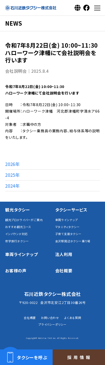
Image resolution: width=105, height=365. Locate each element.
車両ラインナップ (66, 220)
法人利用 (63, 254)
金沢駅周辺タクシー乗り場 (73, 241)
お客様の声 (16, 270)
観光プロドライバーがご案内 (24, 220)
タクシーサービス (71, 210)
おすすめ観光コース (18, 227)
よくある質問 (72, 318)
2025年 (12, 175)
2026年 (12, 164)
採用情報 (79, 357)
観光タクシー (17, 210)
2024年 (12, 185)
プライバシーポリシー (52, 324)
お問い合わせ (50, 318)
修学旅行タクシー (17, 241)
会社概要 (63, 270)
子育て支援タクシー (68, 234)
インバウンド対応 (16, 234)
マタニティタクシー (67, 227)
